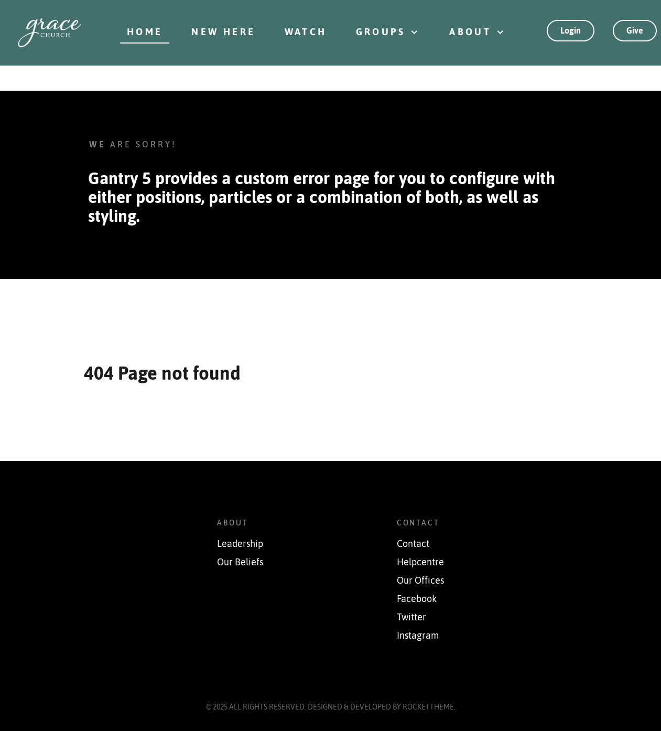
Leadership (240, 544)
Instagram (418, 635)
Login (570, 30)
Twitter (411, 617)
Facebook (417, 599)
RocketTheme (428, 707)
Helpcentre (420, 562)
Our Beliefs (240, 562)
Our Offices (420, 580)
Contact (413, 544)
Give (634, 30)
